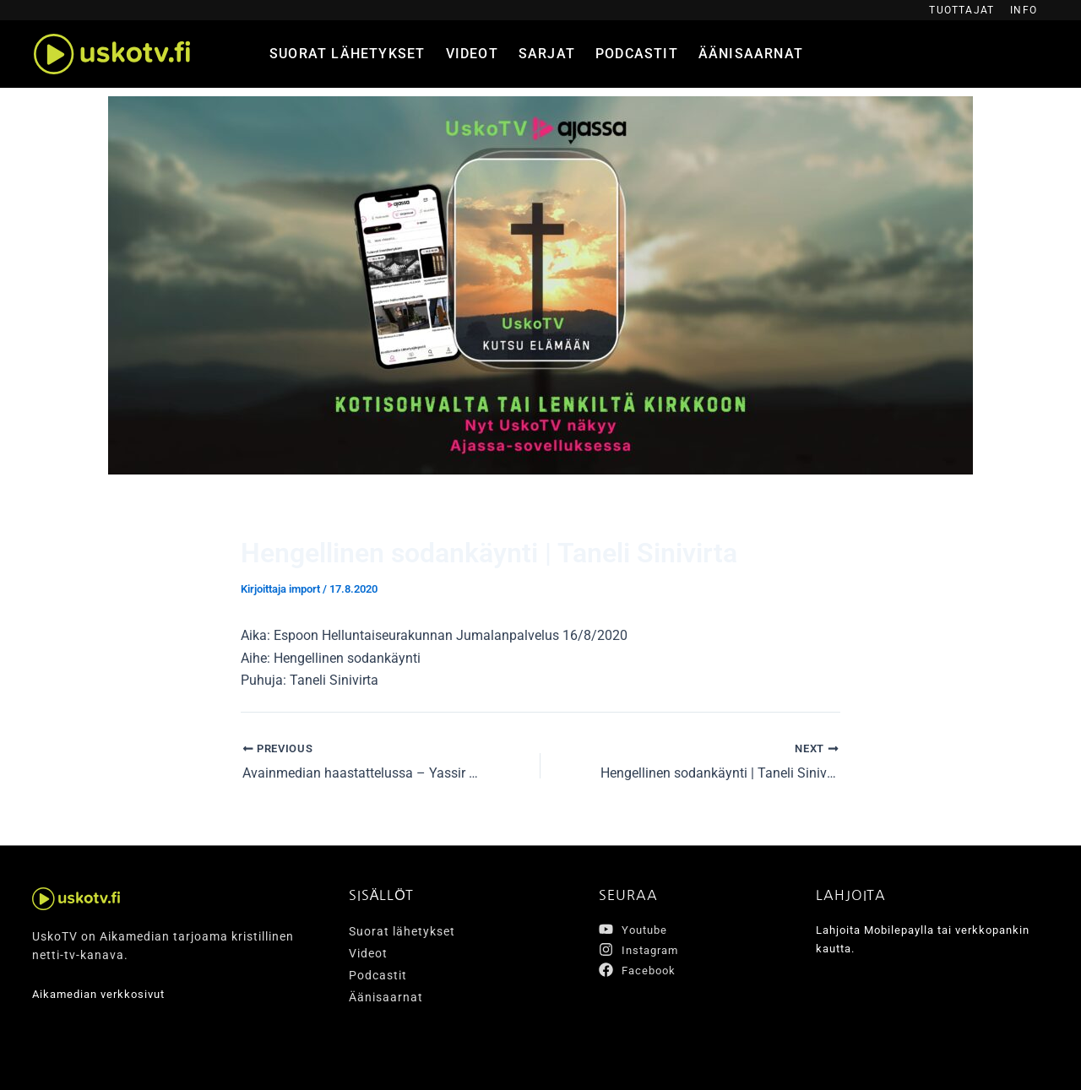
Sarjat (547, 54)
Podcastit (636, 54)
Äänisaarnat (750, 54)
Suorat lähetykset (347, 54)
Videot (472, 54)
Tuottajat (961, 10)
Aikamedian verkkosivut (103, 994)
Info (1023, 10)
